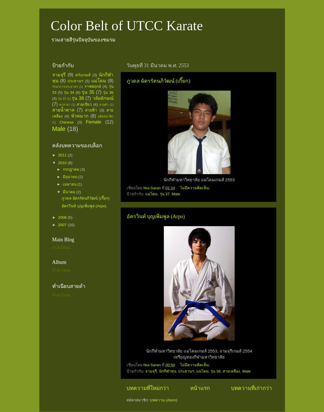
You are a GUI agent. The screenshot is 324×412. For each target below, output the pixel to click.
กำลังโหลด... (63, 248)
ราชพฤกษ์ (92, 86)
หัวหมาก (79, 115)
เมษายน (70, 184)
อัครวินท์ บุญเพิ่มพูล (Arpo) (156, 216)
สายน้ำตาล (63, 109)
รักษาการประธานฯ (65, 86)
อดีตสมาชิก (105, 116)
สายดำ (103, 104)
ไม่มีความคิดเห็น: (195, 188)
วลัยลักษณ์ (103, 98)
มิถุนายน (71, 177)
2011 (63, 155)
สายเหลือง (231, 371)
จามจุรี (151, 371)
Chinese (66, 122)
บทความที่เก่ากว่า (251, 388)
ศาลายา (64, 104)
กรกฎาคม (72, 169)
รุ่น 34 (69, 92)
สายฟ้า (91, 110)
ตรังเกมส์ (82, 75)
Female (93, 121)
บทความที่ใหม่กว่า (147, 388)
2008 (63, 217)
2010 (63, 163)
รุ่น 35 (88, 92)
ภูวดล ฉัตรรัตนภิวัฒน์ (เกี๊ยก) (158, 81)
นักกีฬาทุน (167, 371)
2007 (63, 225)
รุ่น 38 (78, 98)
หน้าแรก (200, 388)
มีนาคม (70, 192)
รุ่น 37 (165, 194)
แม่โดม (151, 194)
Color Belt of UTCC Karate (127, 25)
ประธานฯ (186, 371)
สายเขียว (84, 104)
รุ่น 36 (216, 371)
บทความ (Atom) (163, 400)
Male (176, 194)
